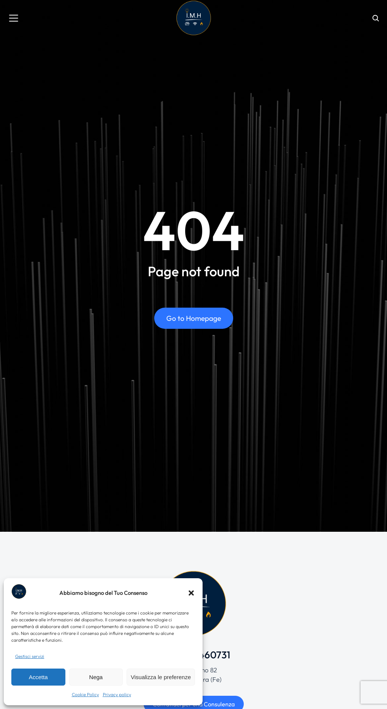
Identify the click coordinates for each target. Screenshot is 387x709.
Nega (96, 677)
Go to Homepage (193, 318)
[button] (191, 593)
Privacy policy (117, 694)
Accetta (38, 677)
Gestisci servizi (29, 656)
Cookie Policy (85, 694)
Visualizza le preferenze (161, 677)
